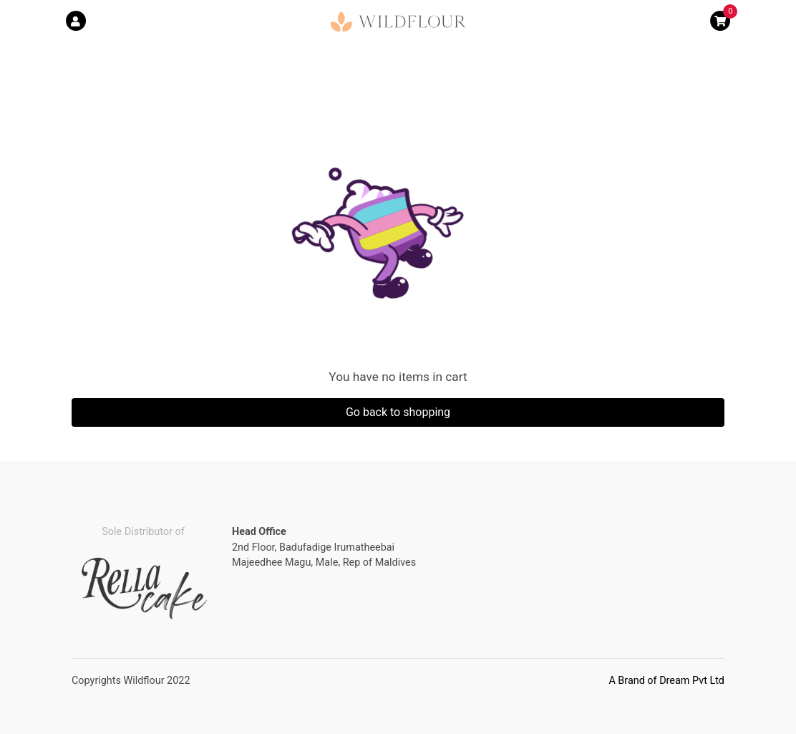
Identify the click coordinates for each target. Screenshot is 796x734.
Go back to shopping (398, 412)
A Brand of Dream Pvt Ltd (666, 681)
